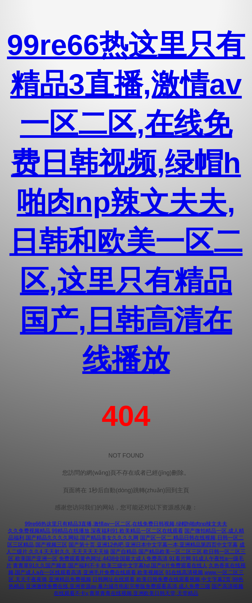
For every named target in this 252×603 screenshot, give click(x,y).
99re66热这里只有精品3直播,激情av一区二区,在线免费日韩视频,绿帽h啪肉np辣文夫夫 (126, 524)
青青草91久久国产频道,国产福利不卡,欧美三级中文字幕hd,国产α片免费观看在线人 (110, 565)
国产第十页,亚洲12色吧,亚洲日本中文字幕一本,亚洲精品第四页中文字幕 (153, 544)
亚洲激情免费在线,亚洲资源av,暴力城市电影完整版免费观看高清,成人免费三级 (118, 586)
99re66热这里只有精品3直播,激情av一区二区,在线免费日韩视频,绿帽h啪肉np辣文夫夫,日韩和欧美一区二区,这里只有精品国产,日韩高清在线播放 (126, 202)
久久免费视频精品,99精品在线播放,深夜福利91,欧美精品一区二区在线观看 (95, 531)
